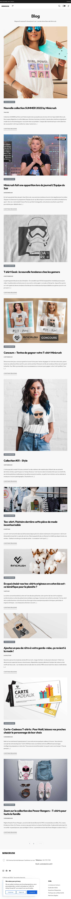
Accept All (32, 892)
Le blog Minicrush (9, 102)
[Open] (68, 6)
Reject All (21, 892)
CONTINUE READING (10, 129)
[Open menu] (13, 6)
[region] (21, 887)
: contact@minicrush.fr (45, 864)
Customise (10, 892)
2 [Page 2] (33, 843)
